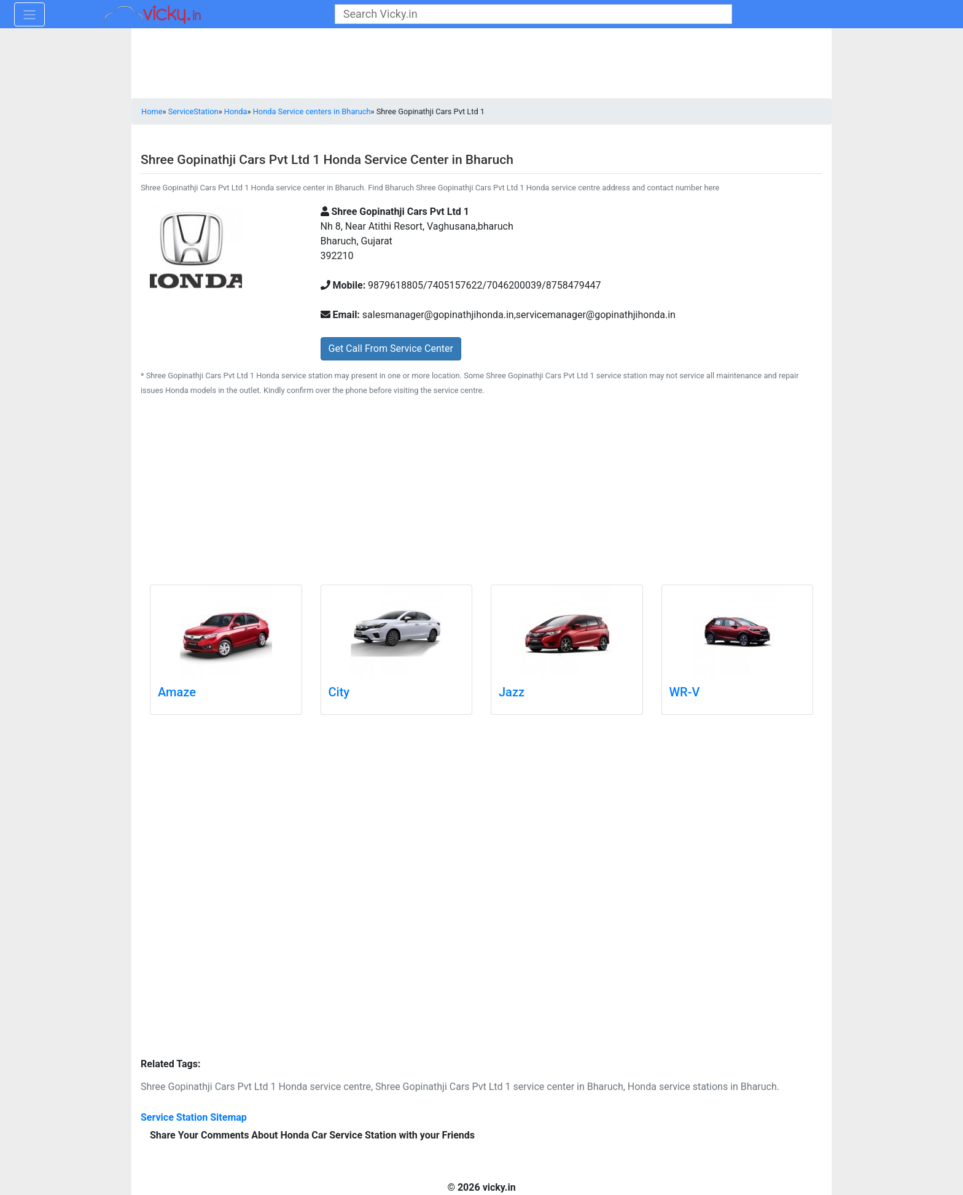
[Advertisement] (481, 492)
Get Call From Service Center (391, 348)
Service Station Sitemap (194, 1117)
